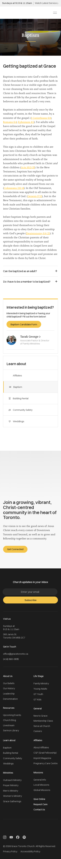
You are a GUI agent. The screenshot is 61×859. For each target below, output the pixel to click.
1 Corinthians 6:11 (41, 118)
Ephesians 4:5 (26, 122)
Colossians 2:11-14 (14, 188)
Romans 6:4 (10, 122)
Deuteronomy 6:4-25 (38, 233)
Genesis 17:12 (34, 196)
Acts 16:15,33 (28, 167)
